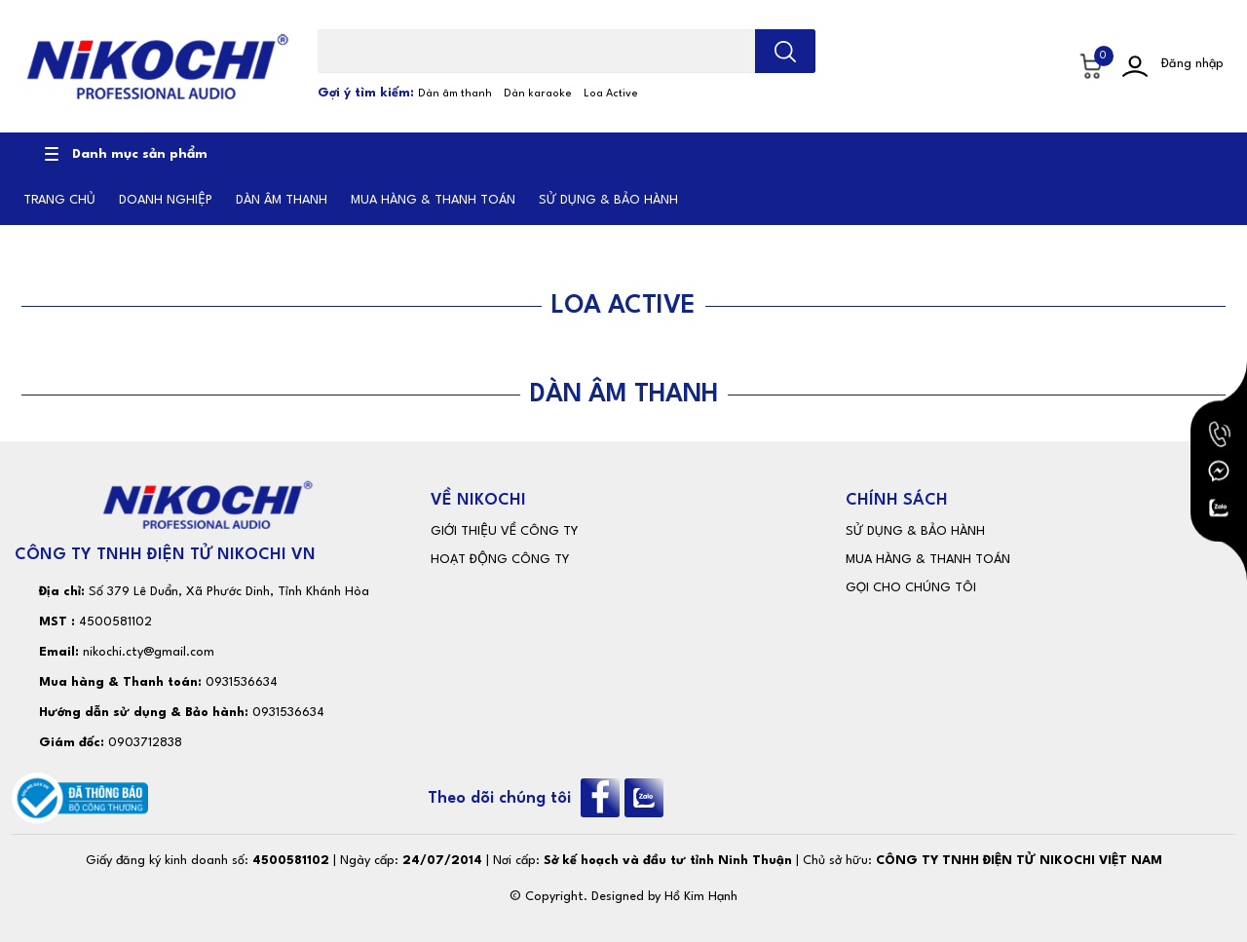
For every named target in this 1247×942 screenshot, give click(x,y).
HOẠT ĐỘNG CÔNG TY (500, 559)
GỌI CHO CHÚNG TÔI (911, 588)
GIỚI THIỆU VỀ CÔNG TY (504, 531)
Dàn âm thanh (455, 94)
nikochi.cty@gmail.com (148, 652)
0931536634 (242, 682)
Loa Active (611, 94)
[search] (785, 51)
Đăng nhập (1192, 63)
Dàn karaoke (538, 94)
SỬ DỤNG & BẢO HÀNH (915, 531)
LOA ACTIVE (623, 306)
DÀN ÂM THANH (624, 394)
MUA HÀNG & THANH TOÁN (928, 559)
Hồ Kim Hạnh (700, 896)
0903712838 (145, 742)
